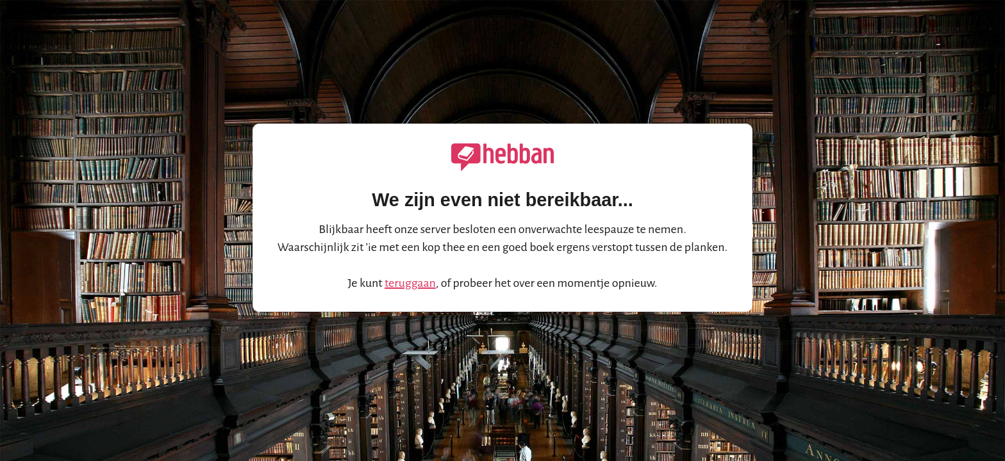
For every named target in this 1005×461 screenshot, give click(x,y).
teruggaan (410, 283)
